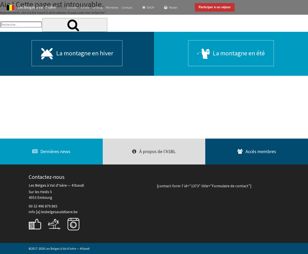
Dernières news (51, 151)
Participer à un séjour (215, 7)
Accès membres (256, 151)
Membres (112, 7)
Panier (173, 7)
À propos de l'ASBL (154, 151)
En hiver (72, 7)
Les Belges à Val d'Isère (31, 8)
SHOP (150, 7)
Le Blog (98, 7)
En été (85, 7)
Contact (127, 7)
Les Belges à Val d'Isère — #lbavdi (67, 248)
